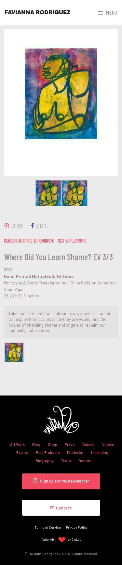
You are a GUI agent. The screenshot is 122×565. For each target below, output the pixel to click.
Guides (88, 444)
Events (22, 452)
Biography (44, 460)
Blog (36, 444)
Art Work (17, 444)
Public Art (75, 452)
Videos (108, 444)
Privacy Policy (77, 527)
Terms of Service (48, 527)
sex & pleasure (72, 241)
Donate (84, 460)
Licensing (99, 452)
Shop (52, 444)
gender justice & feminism (28, 241)
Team (66, 460)
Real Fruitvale (48, 452)
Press (70, 444)
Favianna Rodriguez (37, 12)
